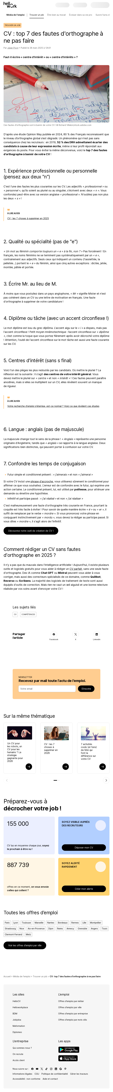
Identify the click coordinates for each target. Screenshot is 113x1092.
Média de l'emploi (21, 976)
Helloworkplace (20, 1007)
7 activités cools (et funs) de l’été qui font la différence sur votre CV (89, 751)
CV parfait (76, 568)
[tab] (55, 780)
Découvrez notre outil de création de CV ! (31, 530)
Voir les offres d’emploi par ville (24, 945)
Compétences (28, 614)
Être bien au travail (56, 15)
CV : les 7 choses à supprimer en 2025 (28, 218)
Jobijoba (17, 1019)
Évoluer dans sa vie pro (80, 15)
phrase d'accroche (42, 481)
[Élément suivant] (106, 780)
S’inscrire (86, 688)
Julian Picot (12, 48)
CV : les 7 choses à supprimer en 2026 (51, 748)
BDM (15, 1013)
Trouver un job (36, 15)
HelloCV (16, 1001)
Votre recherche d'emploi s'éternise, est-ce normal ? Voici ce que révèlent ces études (53, 406)
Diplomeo (17, 1032)
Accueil (7, 976)
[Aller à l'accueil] (10, 5)
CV (15, 614)
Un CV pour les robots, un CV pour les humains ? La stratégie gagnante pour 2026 (15, 752)
